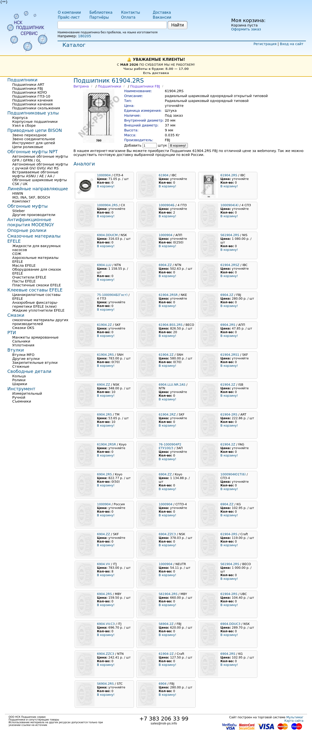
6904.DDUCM (107, 235)
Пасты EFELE (24, 281)
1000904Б (167, 205)
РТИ (11, 332)
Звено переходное (29, 135)
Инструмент (21, 388)
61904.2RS (228, 175)
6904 (163, 683)
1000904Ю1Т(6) (233, 474)
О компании (69, 12)
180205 (84, 36)
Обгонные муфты (27, 206)
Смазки (15, 315)
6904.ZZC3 (167, 534)
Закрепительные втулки (35, 363)
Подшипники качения (32, 100)
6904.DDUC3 (230, 624)
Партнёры (99, 17)
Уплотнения (23, 345)
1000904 (104, 175)
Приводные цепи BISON (34, 130)
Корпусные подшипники (35, 122)
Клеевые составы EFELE (34, 289)
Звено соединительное (33, 139)
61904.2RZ (167, 414)
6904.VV (103, 564)
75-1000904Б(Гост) (112, 295)
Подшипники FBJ (145, 86)
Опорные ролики (26, 230)
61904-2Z (166, 654)
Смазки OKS (23, 328)
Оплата (128, 17)
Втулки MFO (23, 355)
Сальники (21, 341)
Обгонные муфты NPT (32, 151)
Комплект (21, 201)
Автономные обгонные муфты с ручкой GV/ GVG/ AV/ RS (40, 166)
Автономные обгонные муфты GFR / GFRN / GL (40, 158)
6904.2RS (227, 325)
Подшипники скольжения (36, 108)
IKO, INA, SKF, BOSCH (31, 197)
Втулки (15, 350)
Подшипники (109, 86)
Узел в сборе (24, 125)
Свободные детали (29, 371)
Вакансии (162, 17)
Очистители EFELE (29, 277)
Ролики (18, 380)
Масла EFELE (24, 265)
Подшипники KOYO (29, 92)
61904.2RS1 (229, 354)
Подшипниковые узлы (33, 112)
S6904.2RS (105, 683)
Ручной (18, 397)
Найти (177, 25)
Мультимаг (294, 717)
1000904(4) (229, 205)
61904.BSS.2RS (170, 325)
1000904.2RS (107, 205)
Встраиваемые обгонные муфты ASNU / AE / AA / (35, 174)
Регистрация (264, 44)
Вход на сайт (291, 44)
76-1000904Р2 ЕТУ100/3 (170, 446)
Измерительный (27, 393)
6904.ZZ (165, 265)
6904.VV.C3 (106, 624)
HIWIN (17, 193)
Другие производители (33, 215)
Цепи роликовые (27, 147)
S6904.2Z (166, 624)
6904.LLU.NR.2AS (172, 384)
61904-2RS (228, 414)
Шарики (19, 384)
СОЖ (16, 254)
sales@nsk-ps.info (164, 723)
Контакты (130, 12)
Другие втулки (26, 359)
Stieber (18, 211)
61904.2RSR (168, 295)
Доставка (162, 12)
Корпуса (20, 118)
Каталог (73, 45)
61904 (163, 175)
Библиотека (100, 12)
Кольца (19, 376)
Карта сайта (293, 720)
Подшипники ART (28, 85)
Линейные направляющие (37, 188)
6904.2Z (226, 295)
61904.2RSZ (229, 265)
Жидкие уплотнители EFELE (38, 310)
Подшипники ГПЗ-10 (31, 96)
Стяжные (20, 366)
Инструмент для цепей (33, 143)
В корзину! (178, 145)
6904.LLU (104, 265)
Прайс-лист (69, 17)
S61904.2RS (229, 235)
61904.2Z (104, 325)
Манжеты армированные (35, 337)
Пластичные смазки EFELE (36, 285)
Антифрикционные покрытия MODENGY (30, 222)
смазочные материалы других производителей (40, 322)
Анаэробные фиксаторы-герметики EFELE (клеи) (35, 304)
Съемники (21, 401)
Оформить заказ (246, 29)
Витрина (81, 86)
